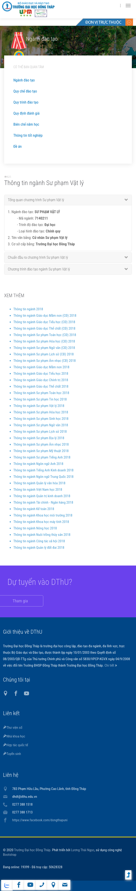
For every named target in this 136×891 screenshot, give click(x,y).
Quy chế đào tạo (25, 91)
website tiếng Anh (7, 885)
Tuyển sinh (12, 754)
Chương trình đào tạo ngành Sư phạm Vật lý (39, 272)
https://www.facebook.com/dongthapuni (40, 820)
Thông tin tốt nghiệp (28, 135)
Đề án (17, 146)
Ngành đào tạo (24, 80)
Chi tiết (109, 665)
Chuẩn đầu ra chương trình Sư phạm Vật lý (38, 260)
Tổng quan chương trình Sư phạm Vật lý (36, 203)
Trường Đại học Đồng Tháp (32, 850)
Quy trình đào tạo (25, 102)
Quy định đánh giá (26, 113)
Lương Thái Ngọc (83, 850)
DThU (48, 9)
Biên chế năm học (26, 124)
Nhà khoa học (14, 736)
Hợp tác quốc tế (15, 745)
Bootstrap (9, 855)
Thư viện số (12, 728)
